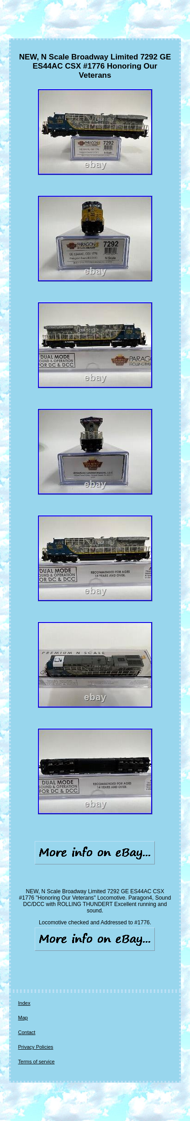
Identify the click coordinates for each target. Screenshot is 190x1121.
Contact (27, 1032)
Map (23, 1017)
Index (24, 1003)
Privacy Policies (35, 1047)
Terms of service (36, 1061)
